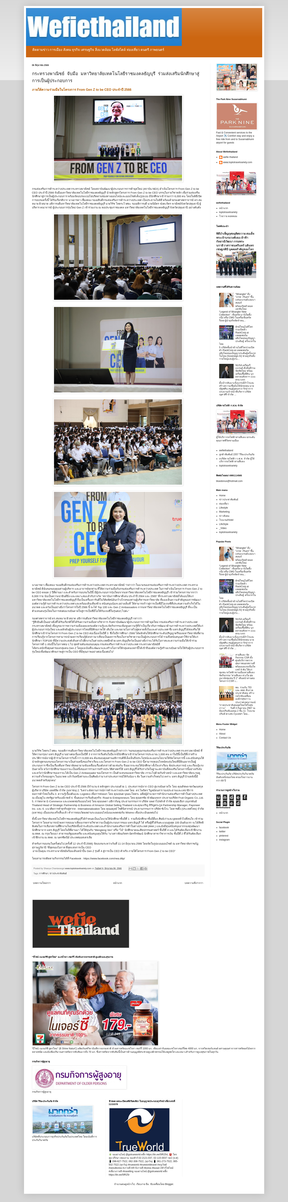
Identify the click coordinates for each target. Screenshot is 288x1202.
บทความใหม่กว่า (42, 883)
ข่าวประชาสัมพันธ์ (58, 873)
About (222, 733)
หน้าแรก (117, 883)
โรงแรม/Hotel (226, 520)
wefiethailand (226, 450)
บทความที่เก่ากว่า (194, 883)
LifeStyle (223, 524)
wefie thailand (230, 157)
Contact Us (225, 737)
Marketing (224, 511)
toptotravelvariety (228, 212)
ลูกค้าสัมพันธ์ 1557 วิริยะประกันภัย (236, 454)
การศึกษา (43, 873)
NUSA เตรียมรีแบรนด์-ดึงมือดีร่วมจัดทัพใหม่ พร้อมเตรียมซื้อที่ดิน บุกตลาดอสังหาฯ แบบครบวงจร (245, 372)
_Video (223, 528)
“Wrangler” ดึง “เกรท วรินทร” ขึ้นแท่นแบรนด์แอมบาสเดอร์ (245, 298)
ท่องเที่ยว (224, 503)
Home (222, 495)
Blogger (169, 1184)
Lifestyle (223, 507)
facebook (224, 827)
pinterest (223, 835)
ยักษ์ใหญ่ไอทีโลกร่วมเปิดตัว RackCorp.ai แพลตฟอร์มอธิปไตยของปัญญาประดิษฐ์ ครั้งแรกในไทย (237, 335)
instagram (224, 839)
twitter (222, 831)
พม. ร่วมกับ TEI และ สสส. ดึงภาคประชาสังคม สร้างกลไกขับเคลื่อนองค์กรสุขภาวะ (244, 693)
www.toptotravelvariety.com (237, 162)
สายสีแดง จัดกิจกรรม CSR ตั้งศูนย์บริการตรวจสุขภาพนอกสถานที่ (245, 659)
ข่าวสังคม (224, 516)
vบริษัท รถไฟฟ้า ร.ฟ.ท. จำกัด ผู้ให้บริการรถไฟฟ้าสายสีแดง (236, 460)
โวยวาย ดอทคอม (228, 216)
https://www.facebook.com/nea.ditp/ (104, 858)
